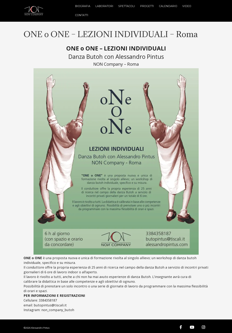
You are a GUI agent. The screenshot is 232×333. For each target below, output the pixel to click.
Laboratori (104, 6)
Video (186, 6)
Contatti (81, 15)
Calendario (168, 6)
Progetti (147, 6)
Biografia (82, 6)
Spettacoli (126, 6)
